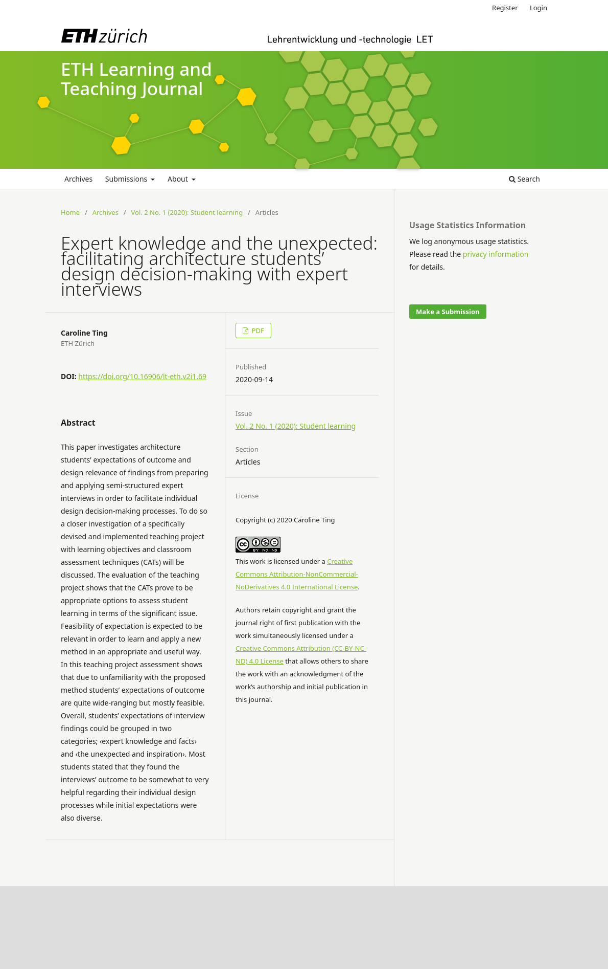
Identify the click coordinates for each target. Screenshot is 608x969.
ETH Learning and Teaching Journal (136, 79)
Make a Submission (447, 311)
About (179, 179)
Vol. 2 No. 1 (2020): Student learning (187, 212)
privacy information (496, 254)
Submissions (127, 179)
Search (524, 179)
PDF (257, 330)
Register (505, 7)
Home (70, 212)
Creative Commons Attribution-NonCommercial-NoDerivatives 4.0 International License (297, 574)
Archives (78, 179)
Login (538, 7)
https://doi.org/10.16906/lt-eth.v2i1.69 (142, 376)
